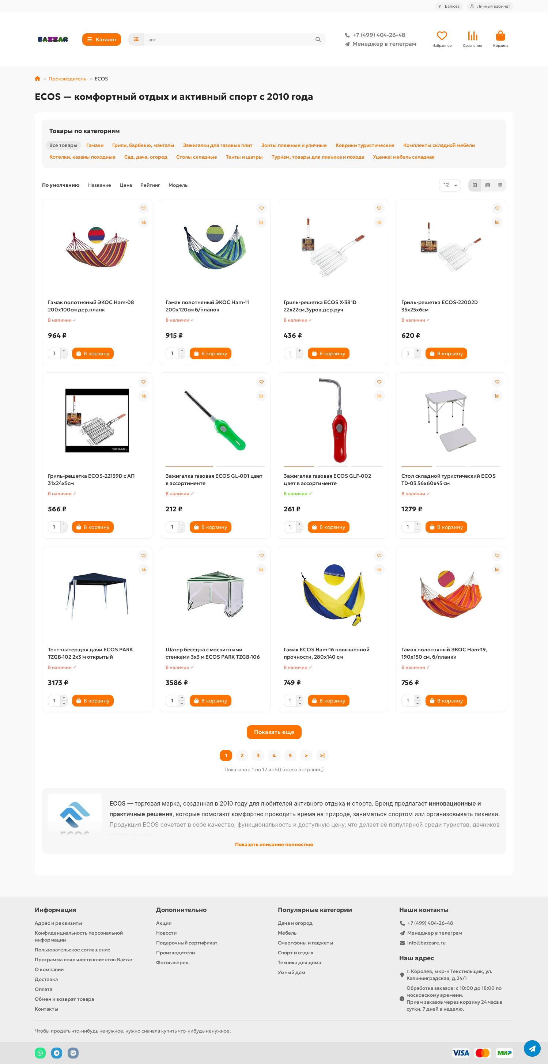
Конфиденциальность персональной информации (79, 936)
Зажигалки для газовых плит (218, 146)
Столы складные (196, 158)
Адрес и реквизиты (58, 923)
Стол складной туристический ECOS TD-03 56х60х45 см (448, 480)
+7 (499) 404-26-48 (373, 35)
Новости (166, 933)
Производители (175, 953)
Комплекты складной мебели (439, 146)
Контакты (46, 1009)
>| (322, 756)
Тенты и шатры (244, 158)
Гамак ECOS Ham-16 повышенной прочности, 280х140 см (327, 654)
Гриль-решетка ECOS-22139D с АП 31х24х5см (91, 480)
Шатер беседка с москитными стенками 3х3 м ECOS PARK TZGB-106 (213, 654)
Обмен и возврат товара (64, 999)
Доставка (46, 979)
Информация (55, 910)
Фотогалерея (172, 962)
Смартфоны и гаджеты (305, 943)
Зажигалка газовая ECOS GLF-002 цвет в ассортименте (327, 480)
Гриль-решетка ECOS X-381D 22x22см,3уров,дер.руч (320, 307)
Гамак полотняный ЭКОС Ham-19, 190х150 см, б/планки (444, 654)
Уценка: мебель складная (404, 158)
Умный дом (291, 972)
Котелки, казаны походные (82, 158)
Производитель (67, 79)
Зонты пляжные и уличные (294, 146)
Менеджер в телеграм (379, 44)
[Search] (235, 40)
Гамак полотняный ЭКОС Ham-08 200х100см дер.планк (91, 307)
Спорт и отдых (295, 953)
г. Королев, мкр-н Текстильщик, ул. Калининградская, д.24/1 (449, 974)
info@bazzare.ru (426, 943)
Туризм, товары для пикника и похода (318, 158)
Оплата (43, 989)
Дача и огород (295, 923)
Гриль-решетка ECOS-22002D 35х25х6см (439, 307)
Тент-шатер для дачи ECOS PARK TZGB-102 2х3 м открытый (90, 654)
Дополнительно (181, 910)
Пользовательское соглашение (72, 950)
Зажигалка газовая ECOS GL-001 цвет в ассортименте (214, 480)
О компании (49, 969)
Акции (163, 923)
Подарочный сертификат (187, 943)
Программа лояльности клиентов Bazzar (84, 960)
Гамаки (94, 146)
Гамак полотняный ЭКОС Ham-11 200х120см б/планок (207, 307)
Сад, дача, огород (145, 158)
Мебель (287, 933)
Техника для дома (299, 962)
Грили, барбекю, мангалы (143, 146)
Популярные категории (315, 910)
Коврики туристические (365, 146)
